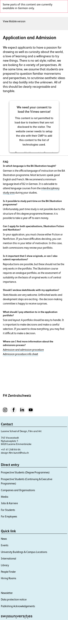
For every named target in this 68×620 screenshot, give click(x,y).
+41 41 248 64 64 (10, 449)
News (4, 538)
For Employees (9, 516)
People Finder (8, 571)
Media (4, 496)
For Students (8, 509)
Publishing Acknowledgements (18, 606)
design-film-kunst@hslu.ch (15, 452)
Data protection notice (13, 599)
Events (4, 545)
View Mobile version (14, 21)
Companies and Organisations (18, 490)
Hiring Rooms (8, 578)
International (8, 558)
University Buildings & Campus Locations (24, 551)
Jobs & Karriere (9, 503)
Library (5, 565)
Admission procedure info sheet (20, 354)
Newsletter (7, 592)
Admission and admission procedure (23, 349)
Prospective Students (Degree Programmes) (25, 472)
